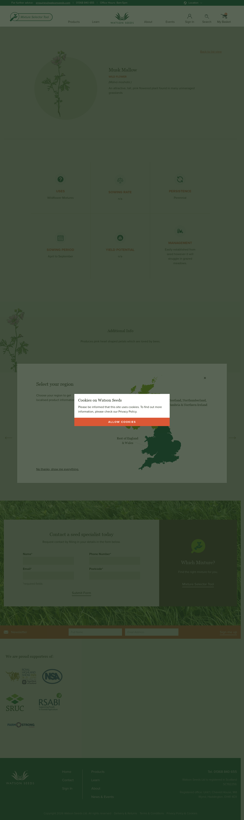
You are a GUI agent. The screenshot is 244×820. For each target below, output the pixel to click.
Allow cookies (122, 422)
